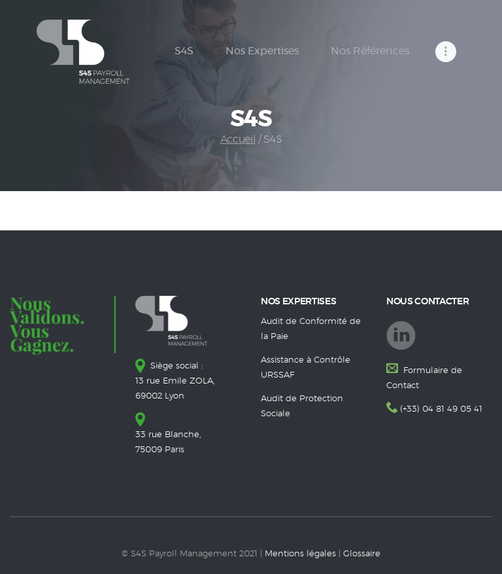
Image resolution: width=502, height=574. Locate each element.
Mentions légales (300, 554)
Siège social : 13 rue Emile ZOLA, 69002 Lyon (175, 381)
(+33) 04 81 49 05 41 (441, 409)
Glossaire (361, 554)
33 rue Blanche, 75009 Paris (168, 435)
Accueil (238, 139)
